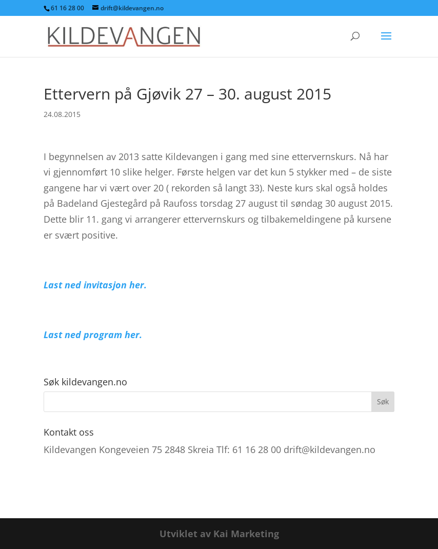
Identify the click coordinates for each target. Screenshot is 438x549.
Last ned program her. (93, 334)
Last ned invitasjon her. (95, 285)
